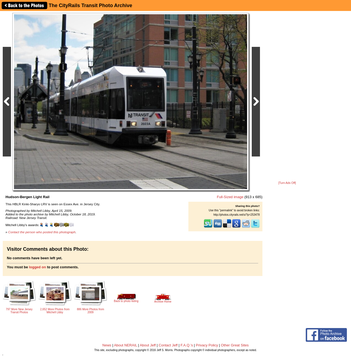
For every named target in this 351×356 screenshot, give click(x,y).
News (106, 345)
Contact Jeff (168, 345)
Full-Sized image (230, 197)
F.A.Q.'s (186, 345)
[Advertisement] (287, 96)
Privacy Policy (207, 345)
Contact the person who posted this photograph (42, 232)
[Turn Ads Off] (287, 182)
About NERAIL (125, 345)
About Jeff (148, 345)
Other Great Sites (235, 345)
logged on (37, 267)
